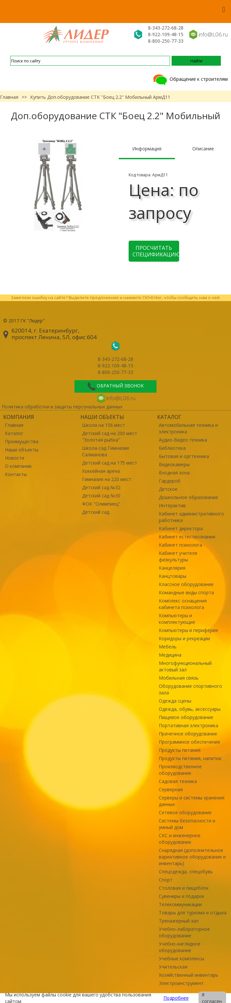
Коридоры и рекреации (184, 638)
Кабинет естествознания (187, 537)
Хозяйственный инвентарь (188, 975)
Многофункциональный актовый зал (185, 666)
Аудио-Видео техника (183, 440)
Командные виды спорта (186, 592)
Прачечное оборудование (188, 733)
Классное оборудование (186, 584)
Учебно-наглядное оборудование (179, 947)
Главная (9, 97)
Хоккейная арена (101, 471)
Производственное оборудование (180, 769)
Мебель (168, 646)
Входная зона (174, 472)
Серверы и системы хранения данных (191, 801)
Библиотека (172, 448)
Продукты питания (179, 750)
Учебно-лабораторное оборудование (184, 932)
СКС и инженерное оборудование (179, 838)
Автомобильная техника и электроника (188, 428)
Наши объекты (21, 450)
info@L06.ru (213, 34)
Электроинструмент (181, 983)
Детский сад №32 (101, 487)
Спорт (166, 880)
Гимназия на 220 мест (106, 479)
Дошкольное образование (188, 497)
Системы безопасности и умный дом (187, 824)
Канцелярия (172, 568)
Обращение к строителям (190, 79)
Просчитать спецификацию (156, 251)
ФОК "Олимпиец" (101, 504)
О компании (18, 466)
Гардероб (169, 481)
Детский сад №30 (101, 495)
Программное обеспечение (189, 742)
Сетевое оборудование (185, 812)
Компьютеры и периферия (188, 630)
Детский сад (95, 512)
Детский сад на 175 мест (109, 463)
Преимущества (21, 441)
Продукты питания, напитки (190, 758)
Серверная (171, 789)
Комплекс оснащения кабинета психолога (183, 604)
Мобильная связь (179, 678)
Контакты (16, 474)
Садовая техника (178, 781)
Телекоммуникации (180, 904)
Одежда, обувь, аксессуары (189, 709)
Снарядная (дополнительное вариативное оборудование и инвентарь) (192, 856)
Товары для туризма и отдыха (192, 912)
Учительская (173, 967)
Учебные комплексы (181, 958)
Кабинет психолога (180, 545)
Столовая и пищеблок (184, 888)
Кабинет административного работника (191, 517)
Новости (14, 458)
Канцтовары (172, 576)
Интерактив (172, 505)
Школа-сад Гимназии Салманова (105, 451)
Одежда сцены (175, 701)
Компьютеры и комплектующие (177, 618)
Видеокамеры (174, 464)
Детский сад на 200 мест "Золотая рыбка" (109, 436)
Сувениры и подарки (181, 896)
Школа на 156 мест (103, 425)
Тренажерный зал (179, 921)
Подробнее (176, 998)
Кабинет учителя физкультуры (178, 556)
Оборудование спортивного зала (190, 689)
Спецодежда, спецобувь (186, 871)
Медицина (170, 655)
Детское (168, 489)
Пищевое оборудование (186, 717)
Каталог (14, 433)
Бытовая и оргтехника (184, 456)
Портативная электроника (188, 725)
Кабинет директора (181, 528)
